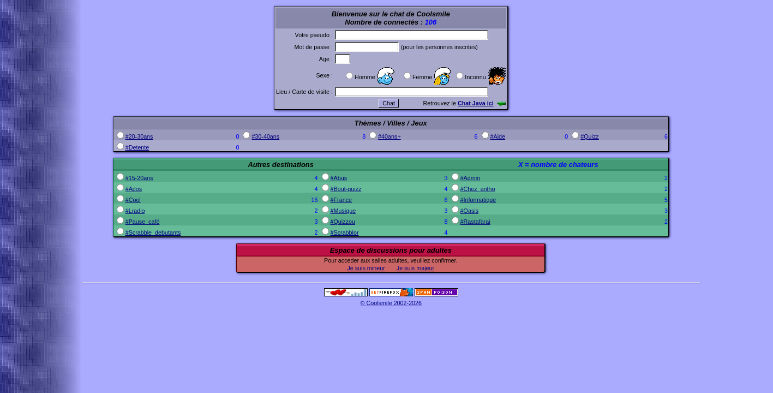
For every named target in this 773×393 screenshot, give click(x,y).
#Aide (498, 136)
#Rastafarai (475, 221)
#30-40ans (265, 136)
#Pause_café (142, 221)
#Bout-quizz (346, 189)
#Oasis (469, 210)
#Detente (137, 147)
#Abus (339, 178)
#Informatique (478, 199)
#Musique (343, 210)
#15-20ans (139, 178)
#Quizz (589, 136)
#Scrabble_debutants (153, 232)
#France (341, 199)
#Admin (470, 178)
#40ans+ (389, 136)
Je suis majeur (415, 268)
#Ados (133, 189)
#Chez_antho (477, 189)
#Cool (133, 199)
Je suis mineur (366, 268)
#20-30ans (139, 136)
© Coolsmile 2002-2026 (391, 303)
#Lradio (135, 210)
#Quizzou (343, 221)
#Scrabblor (345, 232)
